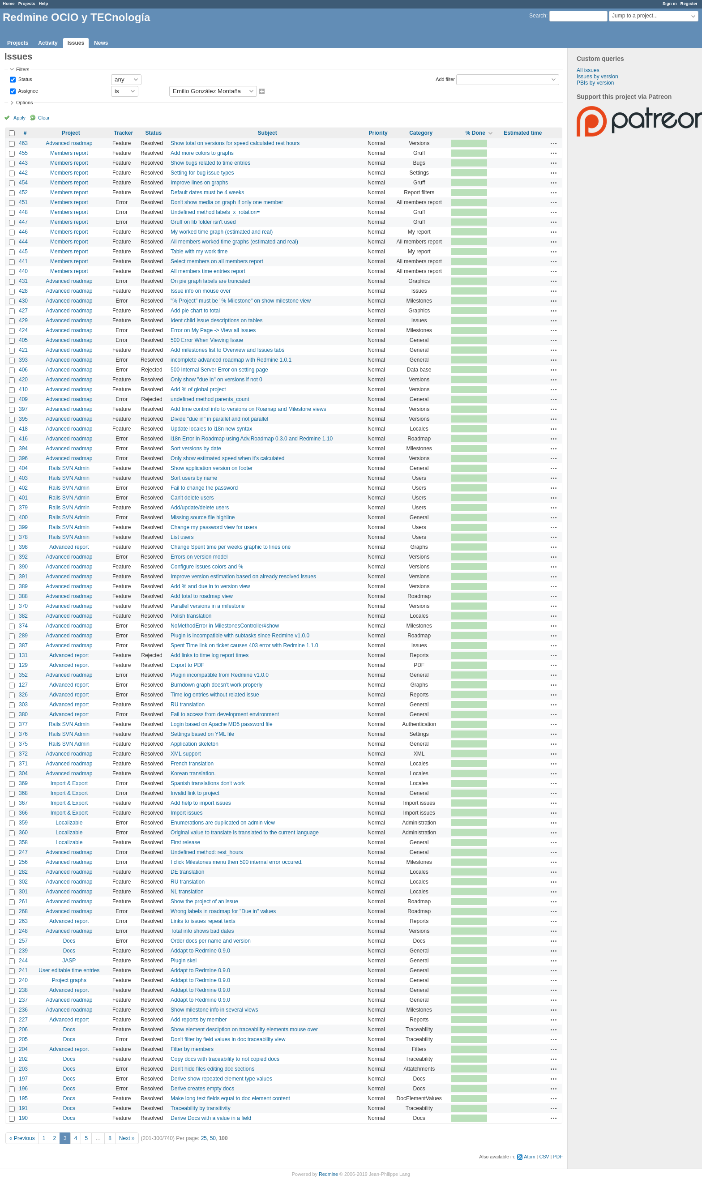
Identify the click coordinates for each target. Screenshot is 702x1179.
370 (23, 606)
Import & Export (69, 783)
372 (23, 754)
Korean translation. (193, 773)
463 (23, 143)
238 (23, 990)
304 (23, 773)
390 (23, 567)
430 (23, 301)
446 (23, 232)
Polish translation (191, 616)
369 (23, 783)
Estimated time (523, 133)
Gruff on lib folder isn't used (203, 222)
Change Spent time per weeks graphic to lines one (231, 547)
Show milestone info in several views (214, 1010)
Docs (69, 941)
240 (23, 980)
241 (23, 970)
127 (23, 685)
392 (23, 557)
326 (23, 695)
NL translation (187, 892)
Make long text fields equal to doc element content (230, 1098)
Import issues (186, 813)
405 (23, 340)
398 (23, 547)
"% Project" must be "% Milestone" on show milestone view (241, 301)
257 (23, 941)
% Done (475, 133)
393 (23, 360)
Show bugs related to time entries (210, 163)
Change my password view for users (214, 527)
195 (23, 1098)
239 (23, 951)
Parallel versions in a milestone (207, 606)
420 (23, 379)
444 (23, 242)
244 (23, 960)
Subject (267, 133)
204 (23, 1049)
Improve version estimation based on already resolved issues (243, 576)
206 (23, 1029)
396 (23, 458)
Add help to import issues (201, 803)
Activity (47, 43)
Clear (44, 117)
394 (23, 448)
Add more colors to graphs (202, 153)
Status (24, 78)
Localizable (69, 823)
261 (23, 901)
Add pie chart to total (195, 311)
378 (23, 537)
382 (23, 616)
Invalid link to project (195, 793)
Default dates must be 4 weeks (207, 192)
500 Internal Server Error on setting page (219, 370)
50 (213, 1138)
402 (23, 488)
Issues (76, 43)
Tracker (123, 133)
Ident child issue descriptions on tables (216, 320)
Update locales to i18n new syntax (211, 429)
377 (23, 724)
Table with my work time (199, 251)
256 (23, 862)
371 (23, 763)
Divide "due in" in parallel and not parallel (219, 419)
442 (23, 173)
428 (23, 291)
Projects (26, 3)
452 (23, 192)
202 (23, 1059)
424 (23, 330)
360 (23, 832)
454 (23, 182)
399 (23, 527)
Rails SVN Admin (69, 468)
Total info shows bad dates (202, 931)
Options (24, 102)
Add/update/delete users (200, 507)
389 (23, 586)
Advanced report (69, 547)
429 (23, 320)
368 (23, 793)
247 (23, 852)
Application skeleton (194, 744)
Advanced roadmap (69, 143)
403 (23, 478)
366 (23, 813)
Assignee (27, 90)
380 (23, 714)
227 (23, 1020)
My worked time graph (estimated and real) (222, 232)
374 (23, 626)
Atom (529, 1156)
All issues (588, 70)
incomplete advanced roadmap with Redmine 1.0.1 (231, 360)
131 (23, 655)
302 (23, 882)
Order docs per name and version (211, 941)
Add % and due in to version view (210, 586)
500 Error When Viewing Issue (207, 340)
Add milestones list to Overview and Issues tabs (227, 350)
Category (420, 133)
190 (23, 1118)
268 (23, 911)
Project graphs (69, 980)
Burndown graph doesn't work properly (216, 685)
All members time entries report (208, 271)
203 (23, 1069)
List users (182, 537)
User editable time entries (69, 970)
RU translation (188, 704)
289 (23, 635)
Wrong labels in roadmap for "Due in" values (223, 911)
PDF (558, 1156)
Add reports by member (199, 1020)
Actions (553, 143)
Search (537, 16)
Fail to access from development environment (225, 714)
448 (23, 212)
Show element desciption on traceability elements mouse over (244, 1029)
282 (23, 872)
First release (185, 842)
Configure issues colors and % (207, 567)
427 (23, 311)
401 (23, 498)
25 (204, 1138)
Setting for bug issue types (202, 173)
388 (23, 596)
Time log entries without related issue (215, 695)
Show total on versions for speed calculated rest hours (235, 143)
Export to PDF (187, 665)
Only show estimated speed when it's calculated (227, 458)
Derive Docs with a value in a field (211, 1118)
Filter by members (192, 1049)
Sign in (670, 3)
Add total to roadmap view (202, 596)
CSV (544, 1156)
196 (23, 1088)
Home (9, 3)
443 (23, 163)
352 (23, 675)
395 (23, 419)
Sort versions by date (196, 448)
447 (23, 222)
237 (23, 1000)
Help (43, 3)
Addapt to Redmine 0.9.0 (200, 951)
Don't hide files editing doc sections (212, 1069)
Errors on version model (199, 557)
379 (23, 507)
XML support (186, 754)
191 (23, 1108)
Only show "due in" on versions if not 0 (216, 379)
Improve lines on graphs (199, 182)
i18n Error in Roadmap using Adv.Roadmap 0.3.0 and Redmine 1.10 (252, 439)
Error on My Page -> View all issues (213, 330)
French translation (192, 763)
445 (23, 251)
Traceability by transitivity (201, 1108)
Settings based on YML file (202, 734)
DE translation (187, 872)
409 (23, 399)
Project (71, 133)
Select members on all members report (217, 261)
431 (23, 281)
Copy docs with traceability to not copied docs (225, 1059)
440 (23, 271)
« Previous (22, 1138)
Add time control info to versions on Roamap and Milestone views (248, 409)
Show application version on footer (212, 468)
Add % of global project (198, 389)
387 (23, 645)
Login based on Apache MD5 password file (221, 724)
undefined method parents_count (210, 399)
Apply (19, 117)
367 (23, 803)
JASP (69, 960)
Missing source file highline (203, 517)
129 (23, 665)
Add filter (445, 78)
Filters (22, 69)
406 (23, 370)
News (101, 43)
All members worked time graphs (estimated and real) (234, 242)
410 (23, 389)
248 (23, 931)
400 (23, 517)
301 (23, 892)
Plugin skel (184, 960)
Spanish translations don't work (208, 783)
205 (23, 1039)
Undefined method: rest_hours (207, 852)
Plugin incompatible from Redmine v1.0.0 (220, 675)
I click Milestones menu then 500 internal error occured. (237, 862)
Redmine (328, 1174)
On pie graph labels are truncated (210, 281)
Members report (69, 153)
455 (23, 153)
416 (23, 439)
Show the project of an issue (204, 901)
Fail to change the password (204, 488)
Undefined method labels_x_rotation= (215, 212)
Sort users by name (194, 478)
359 (23, 823)
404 (23, 468)
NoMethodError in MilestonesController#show (225, 626)
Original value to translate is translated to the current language (245, 832)
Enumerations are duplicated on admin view (223, 823)
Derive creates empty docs (202, 1088)
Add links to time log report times (209, 655)
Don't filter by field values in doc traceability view (228, 1039)
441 (23, 261)
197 (23, 1079)
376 (23, 734)
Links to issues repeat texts (203, 921)
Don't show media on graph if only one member (227, 202)
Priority (378, 133)
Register (689, 3)
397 (23, 409)
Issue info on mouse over (201, 291)
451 (23, 202)
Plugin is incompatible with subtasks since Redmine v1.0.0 (240, 635)
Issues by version (597, 76)
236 (23, 1010)
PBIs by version (595, 83)
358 (23, 842)
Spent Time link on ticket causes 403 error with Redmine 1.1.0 (244, 645)
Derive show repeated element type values (221, 1079)
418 (23, 429)
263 (23, 921)
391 (23, 576)
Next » (127, 1138)
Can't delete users (192, 498)
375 (23, 744)
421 (23, 350)
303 (23, 704)
